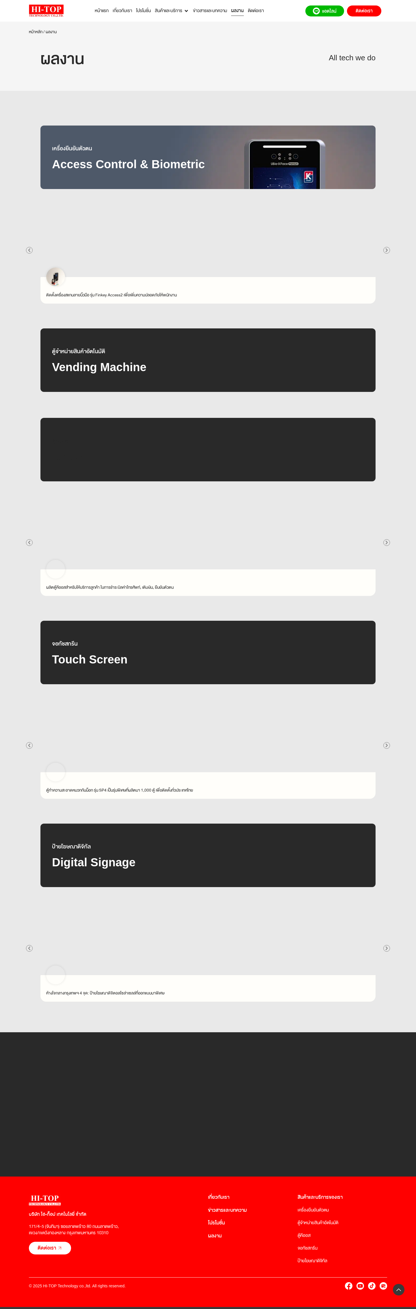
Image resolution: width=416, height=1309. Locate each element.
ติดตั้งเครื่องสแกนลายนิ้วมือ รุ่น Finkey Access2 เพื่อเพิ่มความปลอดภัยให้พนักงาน (111, 294)
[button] (30, 250)
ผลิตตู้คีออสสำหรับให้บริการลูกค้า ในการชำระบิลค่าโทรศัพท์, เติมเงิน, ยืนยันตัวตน (110, 587)
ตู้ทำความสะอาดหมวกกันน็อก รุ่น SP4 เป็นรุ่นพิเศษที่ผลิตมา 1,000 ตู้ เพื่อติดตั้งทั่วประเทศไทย (119, 790)
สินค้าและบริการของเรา (320, 1197)
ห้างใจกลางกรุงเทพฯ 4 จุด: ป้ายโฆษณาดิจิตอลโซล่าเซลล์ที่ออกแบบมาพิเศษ (105, 993)
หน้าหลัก (35, 31)
